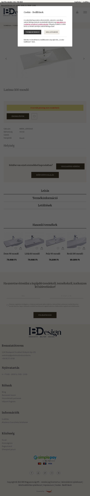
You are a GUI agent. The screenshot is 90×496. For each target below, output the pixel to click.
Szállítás (86, 2)
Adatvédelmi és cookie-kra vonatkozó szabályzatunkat (45, 23)
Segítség (77, 2)
